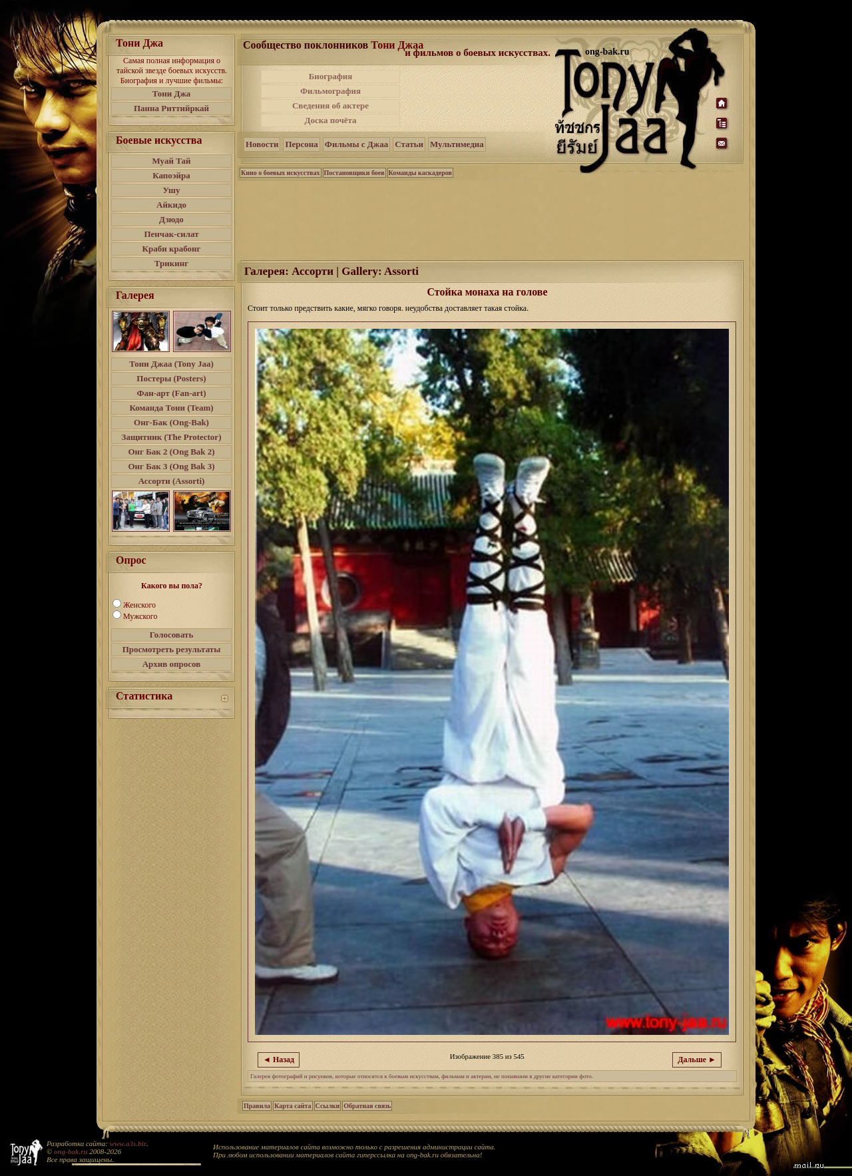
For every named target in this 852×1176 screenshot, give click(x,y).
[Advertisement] (478, 98)
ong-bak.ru (70, 1151)
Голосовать (172, 635)
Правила (257, 1105)
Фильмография (330, 91)
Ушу (171, 190)
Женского (139, 605)
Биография (331, 76)
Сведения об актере (330, 105)
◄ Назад (278, 1059)
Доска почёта (330, 120)
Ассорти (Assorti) (171, 481)
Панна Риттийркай (171, 108)
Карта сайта (292, 1105)
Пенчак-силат (171, 234)
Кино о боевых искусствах (280, 172)
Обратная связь (367, 1105)
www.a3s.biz (128, 1143)
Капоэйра (171, 175)
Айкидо (171, 205)
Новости (262, 144)
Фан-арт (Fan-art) (171, 393)
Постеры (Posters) (171, 378)
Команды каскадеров (420, 172)
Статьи (409, 144)
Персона (301, 144)
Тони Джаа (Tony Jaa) (171, 364)
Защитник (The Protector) (172, 437)
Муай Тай (171, 161)
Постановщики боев (354, 172)
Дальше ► (697, 1059)
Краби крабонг (171, 249)
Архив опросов (171, 664)
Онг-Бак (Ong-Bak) (171, 422)
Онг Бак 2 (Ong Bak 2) (171, 452)
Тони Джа (171, 93)
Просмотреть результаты (171, 649)
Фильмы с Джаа (356, 144)
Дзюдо (171, 219)
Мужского (140, 616)
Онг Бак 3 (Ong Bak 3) (171, 466)
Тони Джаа (397, 45)
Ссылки (328, 1105)
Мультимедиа (457, 144)
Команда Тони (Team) (171, 408)
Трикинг (171, 263)
